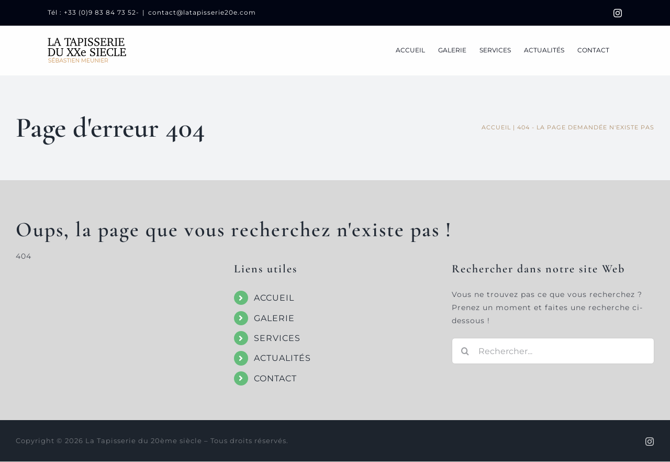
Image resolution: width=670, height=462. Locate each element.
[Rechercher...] (553, 351)
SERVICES (277, 338)
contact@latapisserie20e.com (202, 12)
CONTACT (275, 378)
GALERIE (274, 318)
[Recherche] (465, 351)
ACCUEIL (274, 298)
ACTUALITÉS (282, 358)
